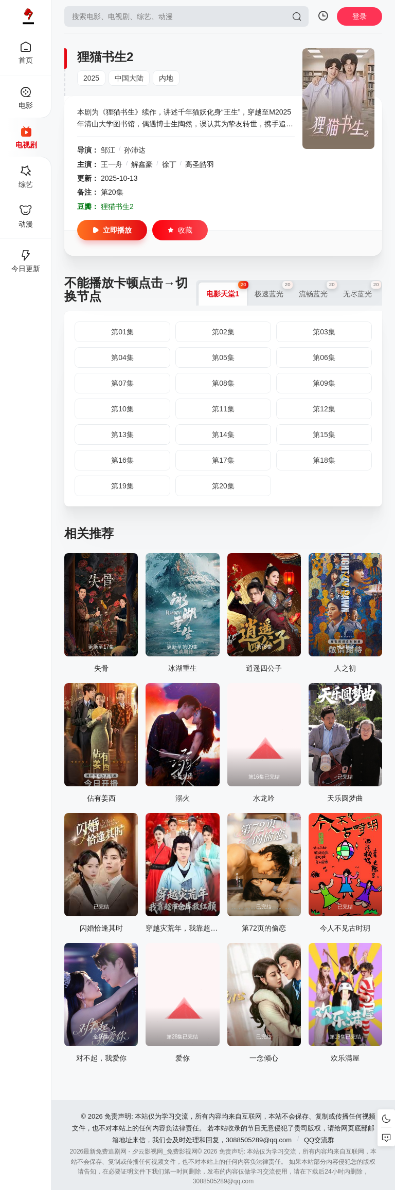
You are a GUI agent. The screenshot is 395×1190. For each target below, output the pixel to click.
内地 (166, 78)
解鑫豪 (142, 164)
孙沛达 (135, 150)
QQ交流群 (319, 1140)
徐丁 (169, 164)
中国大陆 (129, 78)
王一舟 (111, 164)
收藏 (180, 230)
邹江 (108, 150)
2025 (91, 78)
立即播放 (112, 230)
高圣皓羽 (199, 164)
